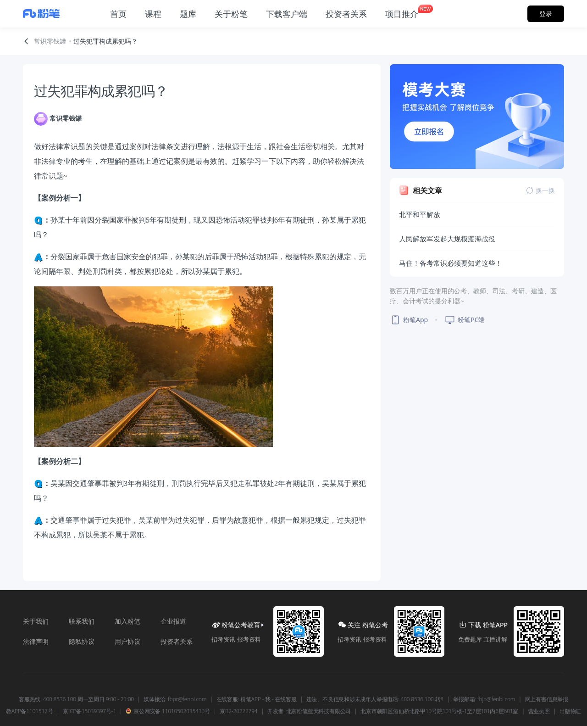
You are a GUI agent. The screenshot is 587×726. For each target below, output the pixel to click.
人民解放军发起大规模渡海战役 (447, 238)
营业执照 (539, 711)
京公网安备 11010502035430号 (168, 711)
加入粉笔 (127, 621)
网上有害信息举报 (546, 699)
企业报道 (173, 621)
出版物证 (570, 711)
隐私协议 (81, 641)
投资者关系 (177, 641)
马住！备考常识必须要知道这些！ (450, 263)
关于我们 (36, 621)
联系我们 (81, 621)
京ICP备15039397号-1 (89, 711)
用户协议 (127, 641)
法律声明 (36, 641)
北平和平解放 (419, 214)
